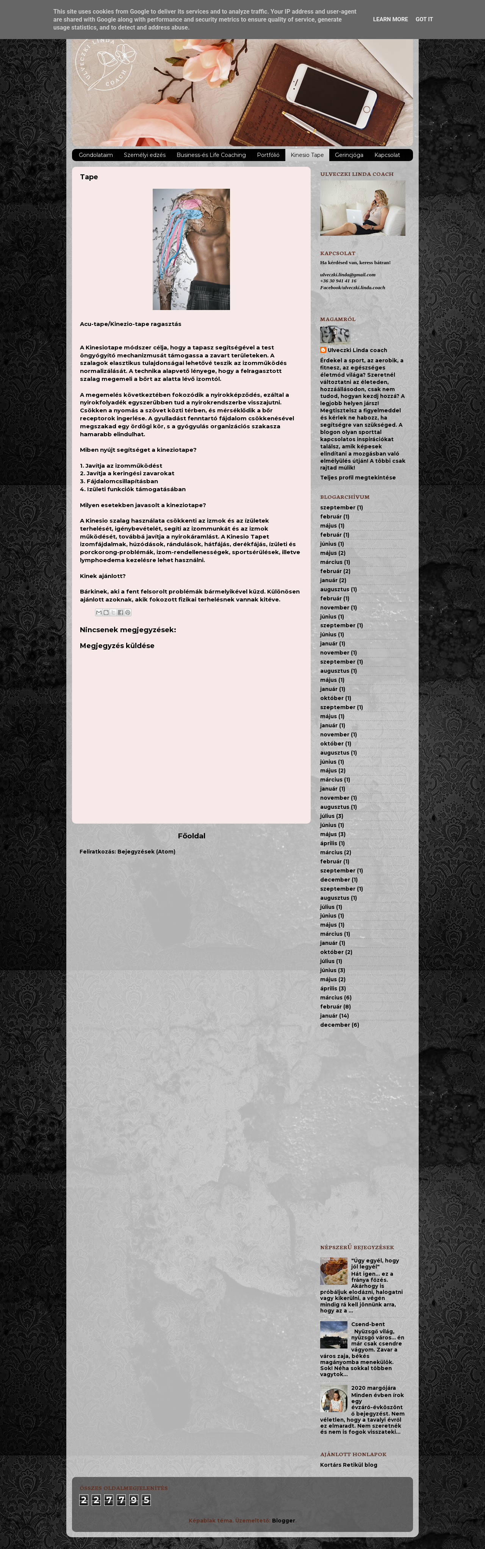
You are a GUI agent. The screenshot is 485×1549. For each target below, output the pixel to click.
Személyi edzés (145, 155)
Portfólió (268, 155)
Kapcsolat (387, 155)
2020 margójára (373, 1388)
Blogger (283, 1521)
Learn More (390, 19)
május (328, 526)
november (334, 608)
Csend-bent (368, 1324)
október (332, 698)
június (328, 544)
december (335, 880)
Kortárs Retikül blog (348, 1465)
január (329, 580)
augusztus (334, 589)
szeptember (337, 507)
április (328, 843)
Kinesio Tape (307, 155)
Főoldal (191, 836)
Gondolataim (96, 155)
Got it (424, 19)
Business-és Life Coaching (211, 155)
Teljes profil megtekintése (358, 478)
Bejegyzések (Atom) (146, 852)
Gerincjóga (349, 155)
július (327, 816)
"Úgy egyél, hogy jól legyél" (375, 1264)
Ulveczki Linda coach (357, 350)
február (331, 517)
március (331, 562)
